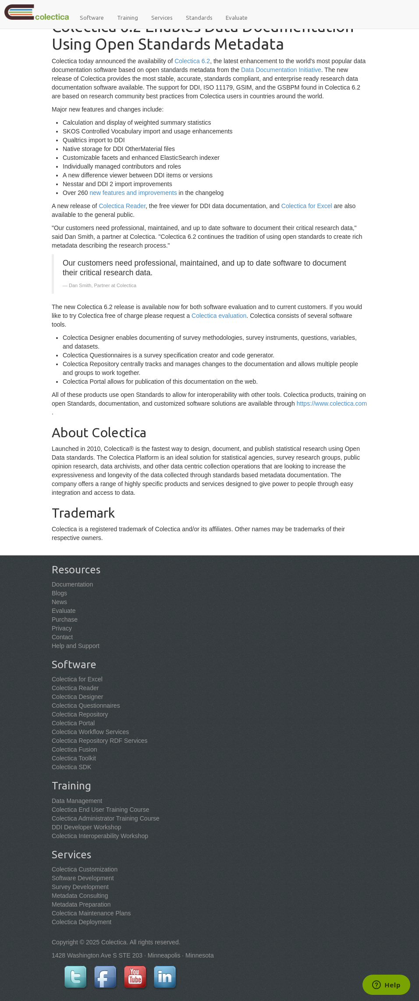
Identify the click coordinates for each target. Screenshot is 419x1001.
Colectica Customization (84, 869)
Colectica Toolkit (74, 758)
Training (127, 17)
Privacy (62, 628)
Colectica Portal (73, 723)
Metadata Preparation (81, 904)
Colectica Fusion (74, 749)
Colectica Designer (77, 696)
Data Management (77, 800)
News (59, 601)
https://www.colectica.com (332, 403)
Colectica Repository (80, 714)
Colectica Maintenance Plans (91, 913)
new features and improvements (133, 192)
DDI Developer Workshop (86, 827)
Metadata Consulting (80, 895)
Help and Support (75, 645)
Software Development (83, 878)
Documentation (72, 584)
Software (92, 17)
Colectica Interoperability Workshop (100, 835)
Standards (199, 17)
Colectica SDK (71, 767)
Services (162, 17)
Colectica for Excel (306, 205)
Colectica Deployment (81, 921)
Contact (62, 637)
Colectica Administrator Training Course (106, 818)
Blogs (59, 593)
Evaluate (237, 17)
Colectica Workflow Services (90, 731)
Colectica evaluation (219, 315)
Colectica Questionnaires (86, 705)
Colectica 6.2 (192, 61)
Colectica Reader (122, 205)
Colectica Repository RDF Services (100, 740)
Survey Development (80, 886)
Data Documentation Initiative (281, 69)
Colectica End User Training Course (100, 809)
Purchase (65, 619)
